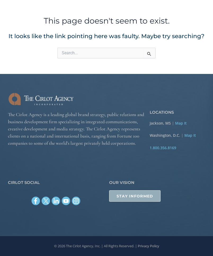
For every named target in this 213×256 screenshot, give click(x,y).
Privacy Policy (148, 246)
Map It (181, 122)
